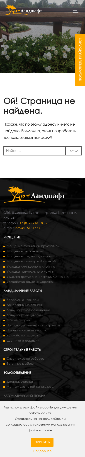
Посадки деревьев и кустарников (34, 325)
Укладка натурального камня (30, 271)
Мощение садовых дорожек (29, 256)
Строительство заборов (25, 358)
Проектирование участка (27, 330)
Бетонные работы (20, 363)
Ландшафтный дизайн (25, 315)
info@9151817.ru (27, 228)
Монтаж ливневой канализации (32, 386)
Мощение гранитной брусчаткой (33, 246)
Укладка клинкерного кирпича (31, 266)
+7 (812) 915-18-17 (33, 223)
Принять (42, 442)
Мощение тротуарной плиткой (31, 261)
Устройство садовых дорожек (30, 282)
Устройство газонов (22, 335)
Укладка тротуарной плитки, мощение (38, 277)
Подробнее (42, 451)
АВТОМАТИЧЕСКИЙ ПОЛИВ (24, 396)
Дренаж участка (20, 381)
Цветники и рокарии (23, 340)
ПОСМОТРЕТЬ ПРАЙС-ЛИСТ (80, 59)
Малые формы (19, 320)
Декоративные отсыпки (25, 305)
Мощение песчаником (25, 251)
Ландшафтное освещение (28, 310)
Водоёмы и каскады (23, 300)
